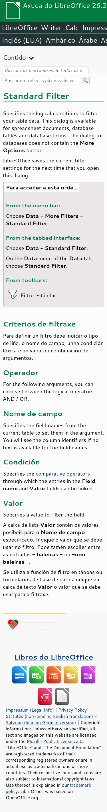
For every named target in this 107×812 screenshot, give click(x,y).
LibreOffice (19, 27)
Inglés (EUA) (22, 40)
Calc (72, 27)
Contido (14, 57)
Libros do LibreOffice (53, 657)
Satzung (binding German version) (41, 722)
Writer (51, 27)
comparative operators (63, 473)
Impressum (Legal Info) (30, 710)
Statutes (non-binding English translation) (49, 716)
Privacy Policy (72, 710)
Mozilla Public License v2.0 (55, 741)
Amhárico (60, 40)
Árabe (88, 40)
